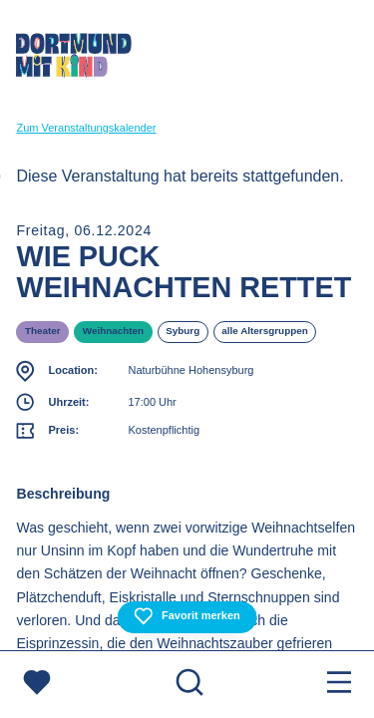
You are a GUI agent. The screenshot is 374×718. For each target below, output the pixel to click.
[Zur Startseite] (74, 59)
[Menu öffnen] (339, 684)
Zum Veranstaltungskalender (86, 128)
